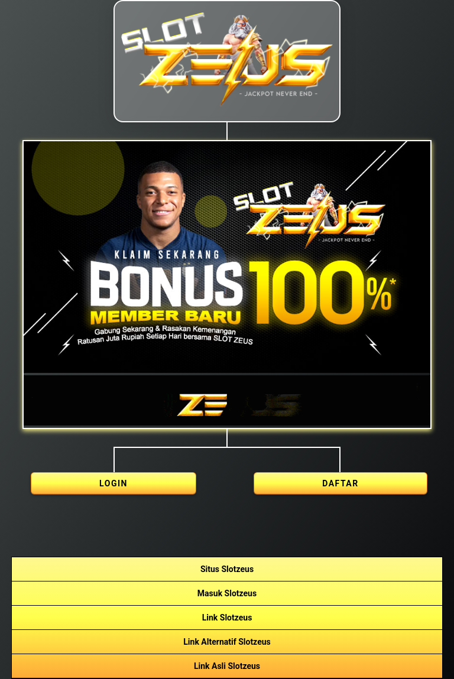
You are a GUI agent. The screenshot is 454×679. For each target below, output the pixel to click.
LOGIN (113, 483)
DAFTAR (340, 483)
